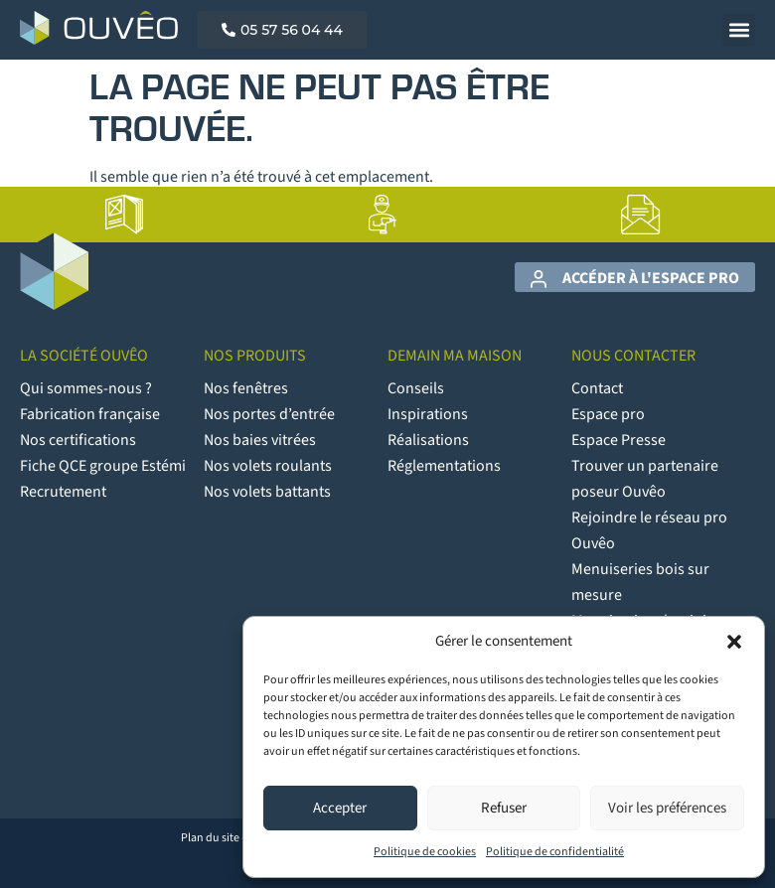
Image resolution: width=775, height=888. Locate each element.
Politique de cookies (425, 851)
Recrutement (63, 492)
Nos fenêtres (246, 388)
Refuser (504, 808)
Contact (597, 388)
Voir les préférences (667, 808)
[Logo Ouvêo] (99, 28)
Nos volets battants (267, 492)
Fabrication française (90, 414)
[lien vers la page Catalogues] (124, 214)
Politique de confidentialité (555, 851)
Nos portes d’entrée (269, 414)
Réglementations (444, 466)
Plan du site (210, 837)
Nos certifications (78, 440)
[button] (734, 642)
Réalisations (428, 440)
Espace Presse (618, 440)
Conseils (416, 388)
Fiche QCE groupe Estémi (103, 466)
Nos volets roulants (268, 466)
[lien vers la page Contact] (641, 214)
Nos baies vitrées (260, 440)
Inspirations (428, 414)
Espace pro (608, 414)
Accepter (340, 808)
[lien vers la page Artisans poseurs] (382, 214)
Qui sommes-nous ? (86, 388)
